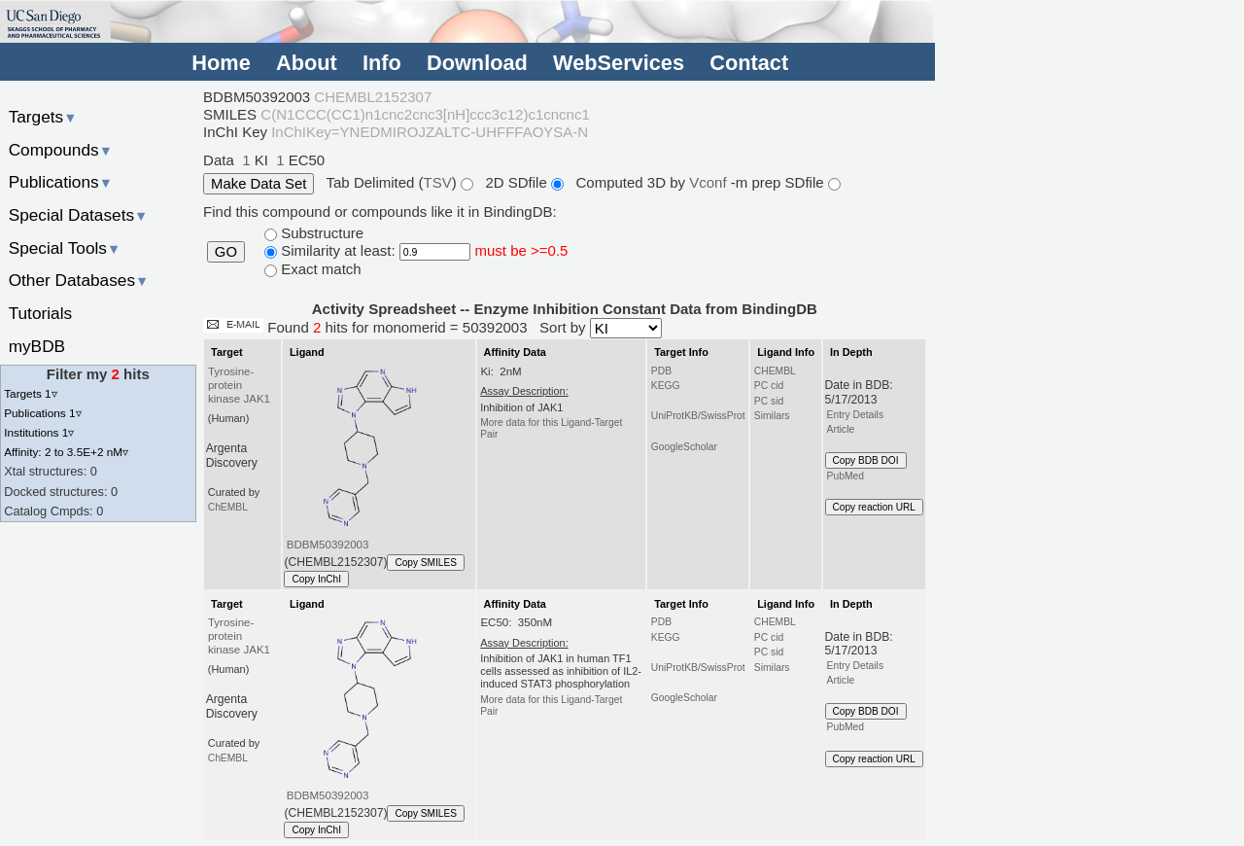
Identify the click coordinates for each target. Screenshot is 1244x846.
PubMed (845, 476)
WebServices (618, 63)
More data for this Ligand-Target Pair (551, 428)
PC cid (768, 385)
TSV (438, 182)
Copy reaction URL (874, 507)
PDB (661, 371)
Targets (43, 116)
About (306, 63)
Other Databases (79, 280)
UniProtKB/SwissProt (698, 415)
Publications (61, 182)
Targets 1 (30, 393)
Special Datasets (79, 215)
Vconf (710, 182)
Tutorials (41, 313)
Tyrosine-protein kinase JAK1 (239, 385)
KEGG (665, 385)
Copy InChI (316, 579)
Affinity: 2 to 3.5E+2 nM (66, 451)
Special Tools (65, 248)
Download (477, 63)
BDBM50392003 (328, 544)
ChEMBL (228, 507)
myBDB (37, 346)
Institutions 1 (39, 432)
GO (226, 252)
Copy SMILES (426, 562)
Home (220, 63)
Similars (772, 415)
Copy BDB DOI (866, 460)
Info (382, 63)
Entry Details (855, 414)
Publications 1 (42, 412)
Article (841, 429)
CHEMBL (775, 371)
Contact (748, 63)
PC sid (768, 401)
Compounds (61, 149)
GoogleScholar (684, 446)
